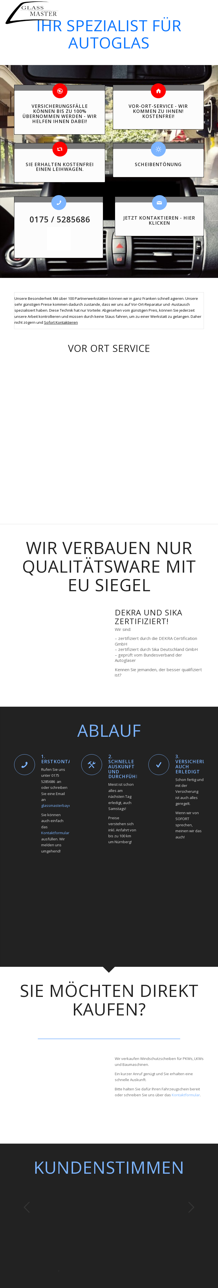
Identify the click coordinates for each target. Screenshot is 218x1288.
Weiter (191, 1207)
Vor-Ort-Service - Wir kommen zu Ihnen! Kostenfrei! (158, 111)
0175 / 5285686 (58, 219)
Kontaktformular (55, 832)
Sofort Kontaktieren (61, 322)
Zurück (26, 1207)
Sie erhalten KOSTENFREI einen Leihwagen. (60, 167)
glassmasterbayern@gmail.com (68, 805)
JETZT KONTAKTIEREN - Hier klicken (159, 220)
